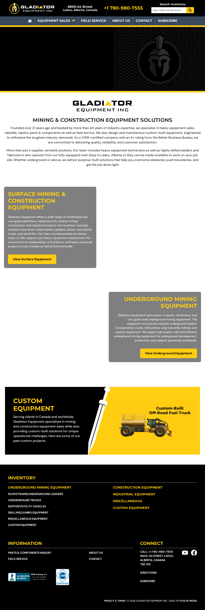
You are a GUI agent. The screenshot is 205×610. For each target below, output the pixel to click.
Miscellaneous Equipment (28, 519)
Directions (148, 572)
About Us (121, 21)
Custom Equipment (33, 404)
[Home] (30, 21)
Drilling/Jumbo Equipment (28, 512)
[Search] (190, 10)
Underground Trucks (24, 500)
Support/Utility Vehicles (27, 506)
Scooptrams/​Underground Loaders (35, 494)
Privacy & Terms (114, 600)
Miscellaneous (127, 501)
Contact (144, 21)
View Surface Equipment (32, 259)
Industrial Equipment (134, 494)
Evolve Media (188, 600)
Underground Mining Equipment (39, 487)
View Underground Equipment (168, 353)
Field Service (93, 21)
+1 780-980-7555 (161, 551)
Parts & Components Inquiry (29, 552)
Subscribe (167, 21)
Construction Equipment (137, 487)
